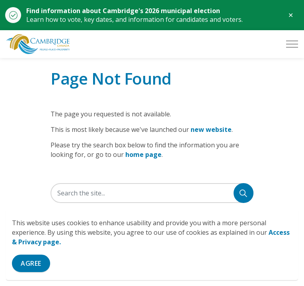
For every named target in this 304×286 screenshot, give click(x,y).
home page (143, 154)
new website (211, 129)
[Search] (243, 193)
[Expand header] (292, 44)
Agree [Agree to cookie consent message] (31, 263)
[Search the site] (152, 193)
